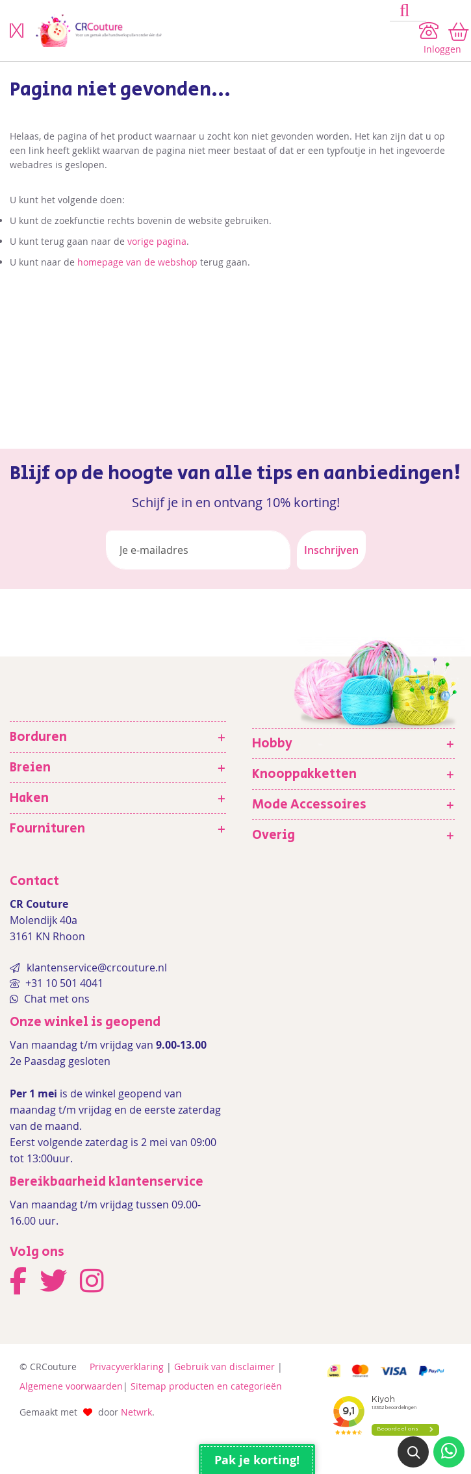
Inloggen (442, 49)
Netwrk (136, 1412)
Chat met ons (55, 999)
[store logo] (208, 30)
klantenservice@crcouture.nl (97, 967)
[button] (413, 1452)
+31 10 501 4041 (63, 983)
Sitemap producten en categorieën (206, 1386)
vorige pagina (156, 241)
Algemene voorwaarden (71, 1386)
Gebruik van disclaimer (224, 1366)
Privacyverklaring (127, 1366)
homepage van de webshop (137, 262)
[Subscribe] (331, 550)
